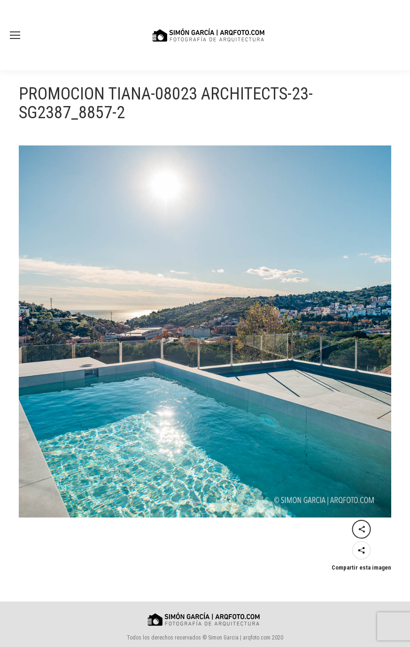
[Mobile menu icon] (15, 35)
